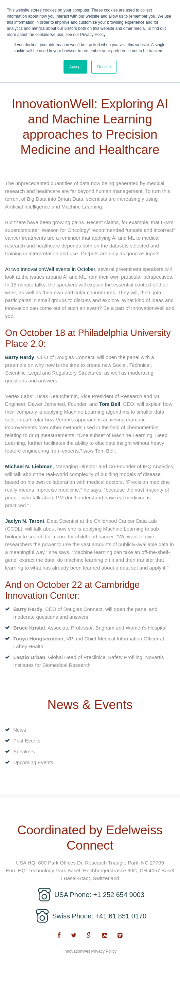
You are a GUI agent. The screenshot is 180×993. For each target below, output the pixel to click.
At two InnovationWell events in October (50, 269)
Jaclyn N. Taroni (24, 521)
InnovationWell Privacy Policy (90, 951)
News (19, 730)
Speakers (24, 751)
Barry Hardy (19, 357)
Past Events (26, 740)
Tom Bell (109, 404)
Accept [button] (75, 66)
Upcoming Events (33, 762)
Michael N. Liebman (29, 466)
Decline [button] (104, 66)
